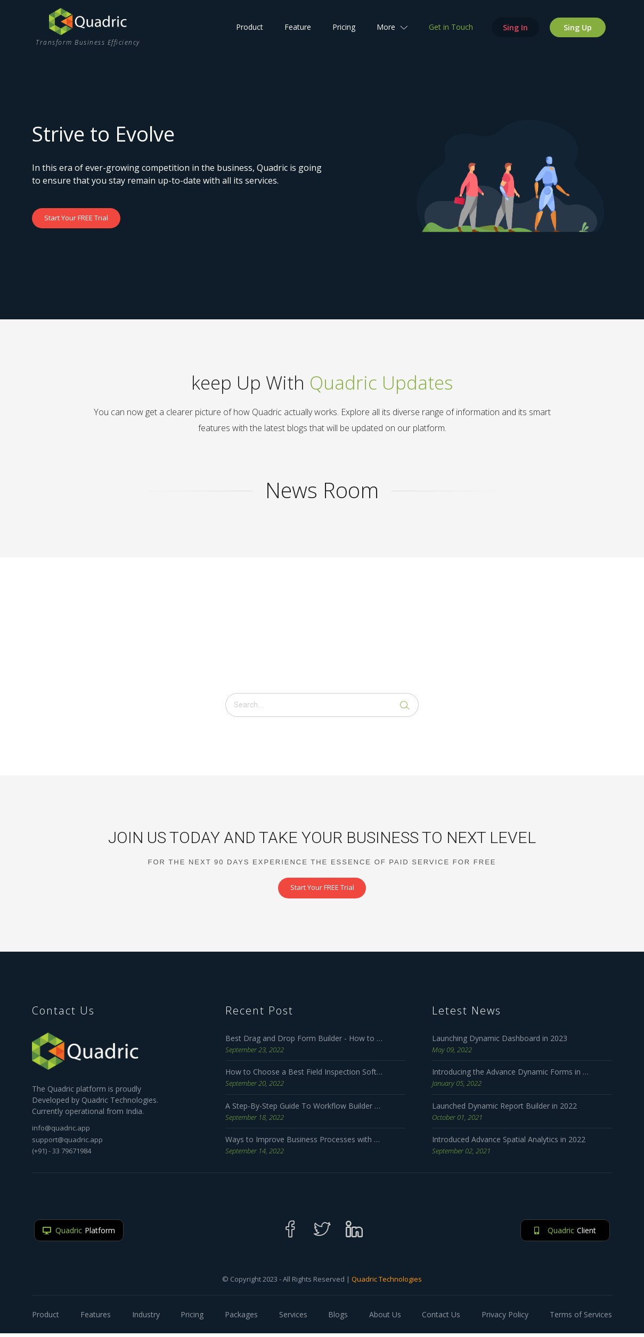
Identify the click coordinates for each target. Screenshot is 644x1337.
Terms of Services (581, 1318)
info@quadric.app (61, 1131)
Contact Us (441, 1318)
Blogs (338, 1318)
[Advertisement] (322, 624)
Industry (146, 1318)
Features (95, 1318)
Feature (301, 35)
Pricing (347, 35)
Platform (83, 1233)
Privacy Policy (505, 1318)
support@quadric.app (67, 1143)
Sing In (519, 35)
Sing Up (581, 35)
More (395, 35)
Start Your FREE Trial (83, 218)
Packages (241, 1318)
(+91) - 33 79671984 (61, 1154)
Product (253, 35)
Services (293, 1318)
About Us (385, 1318)
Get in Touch (455, 35)
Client (561, 1233)
